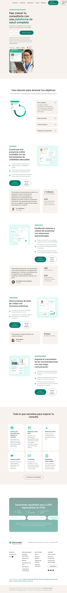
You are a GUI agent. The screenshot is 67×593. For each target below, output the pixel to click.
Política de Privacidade (48, 588)
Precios (37, 2)
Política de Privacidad (13, 43)
